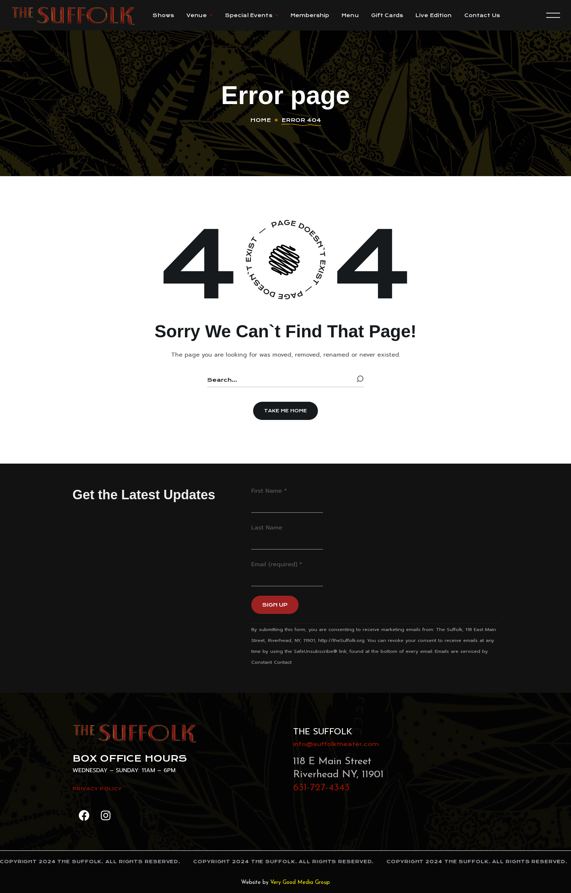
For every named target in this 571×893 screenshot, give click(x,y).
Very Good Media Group (300, 882)
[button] (285, 411)
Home (260, 120)
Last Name (266, 527)
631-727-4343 (321, 788)
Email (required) (276, 564)
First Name (269, 491)
